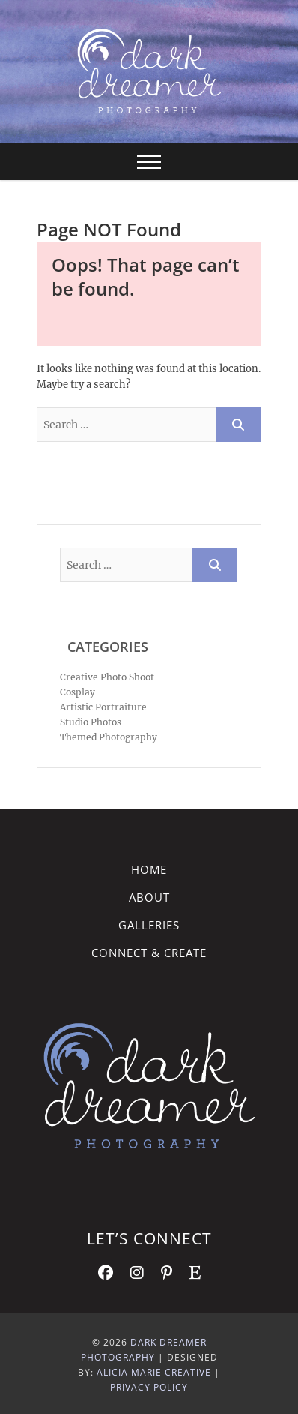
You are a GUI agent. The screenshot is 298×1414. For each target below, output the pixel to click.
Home (149, 869)
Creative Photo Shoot (107, 677)
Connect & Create (149, 952)
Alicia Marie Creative (154, 1372)
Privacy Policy (149, 1387)
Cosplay (77, 692)
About (149, 897)
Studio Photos (90, 722)
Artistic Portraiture (103, 707)
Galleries (149, 924)
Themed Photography (108, 737)
